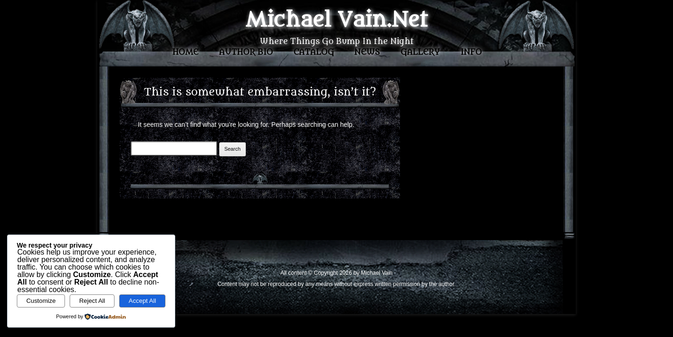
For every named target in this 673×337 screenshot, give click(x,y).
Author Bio (246, 52)
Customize (41, 300)
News (367, 52)
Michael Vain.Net (336, 20)
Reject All (92, 300)
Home (185, 52)
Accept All (142, 300)
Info (471, 52)
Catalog (314, 52)
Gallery (420, 52)
